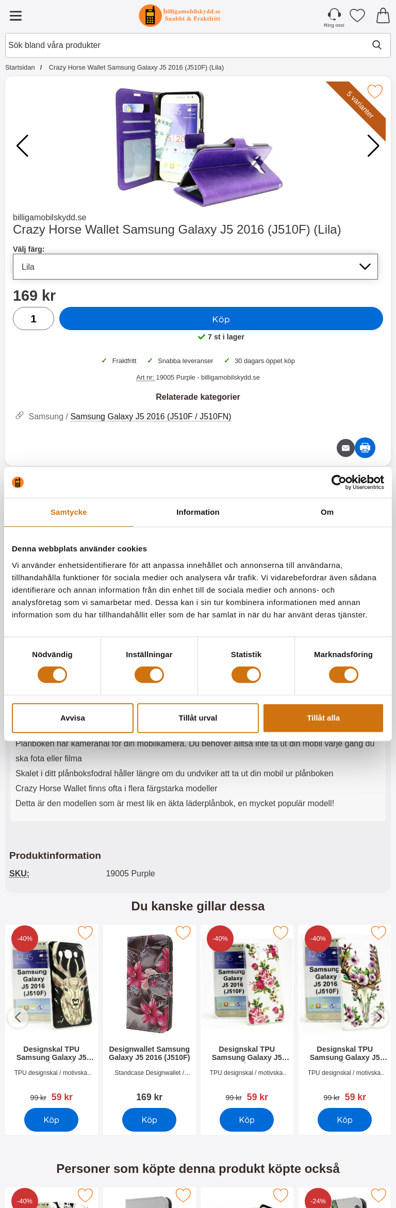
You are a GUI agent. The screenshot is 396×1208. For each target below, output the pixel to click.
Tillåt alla (323, 717)
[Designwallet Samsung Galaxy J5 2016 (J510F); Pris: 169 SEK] (149, 1015)
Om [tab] (327, 512)
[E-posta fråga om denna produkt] (346, 448)
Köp (221, 318)
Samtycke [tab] (69, 512)
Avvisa (72, 717)
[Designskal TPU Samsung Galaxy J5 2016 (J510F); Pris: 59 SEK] (51, 1015)
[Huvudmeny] (15, 15)
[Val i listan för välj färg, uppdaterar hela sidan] (195, 266)
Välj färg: (29, 249)
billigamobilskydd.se (49, 217)
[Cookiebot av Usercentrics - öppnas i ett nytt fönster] (339, 482)
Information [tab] (198, 512)
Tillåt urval (198, 717)
